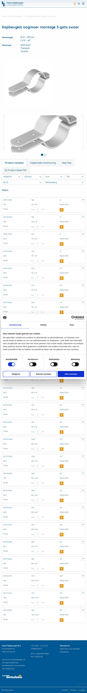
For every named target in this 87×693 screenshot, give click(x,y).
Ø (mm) (33, 176)
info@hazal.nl (36, 649)
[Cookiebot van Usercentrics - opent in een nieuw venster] (73, 318)
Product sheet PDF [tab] (17, 170)
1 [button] (42, 155)
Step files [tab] (66, 162)
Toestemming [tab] (15, 325)
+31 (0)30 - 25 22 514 (39, 646)
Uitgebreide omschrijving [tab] (43, 162)
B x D (22, 182)
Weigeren (16, 374)
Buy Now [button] (61, 210)
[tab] (42, 155)
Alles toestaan (71, 374)
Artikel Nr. (11, 176)
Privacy (73, 690)
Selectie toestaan (43, 374)
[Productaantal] (38, 210)
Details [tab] (43, 325)
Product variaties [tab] (14, 162)
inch (54, 176)
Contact (65, 690)
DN (75, 176)
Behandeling (65, 182)
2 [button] (45, 155)
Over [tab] (72, 325)
